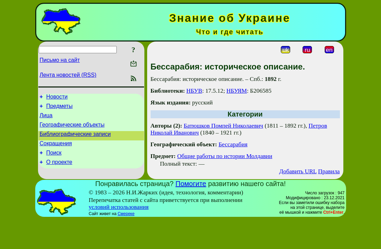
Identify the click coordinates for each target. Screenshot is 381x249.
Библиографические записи (75, 139)
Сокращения (56, 150)
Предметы (59, 108)
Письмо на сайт (60, 60)
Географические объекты (72, 129)
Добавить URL (297, 171)
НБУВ (194, 90)
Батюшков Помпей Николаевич (223, 125)
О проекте (59, 170)
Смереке (125, 213)
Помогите (190, 183)
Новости (57, 98)
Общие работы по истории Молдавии (224, 156)
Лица (46, 118)
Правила (329, 171)
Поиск (53, 160)
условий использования (119, 207)
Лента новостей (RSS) (68, 75)
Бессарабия (233, 144)
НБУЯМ (237, 90)
